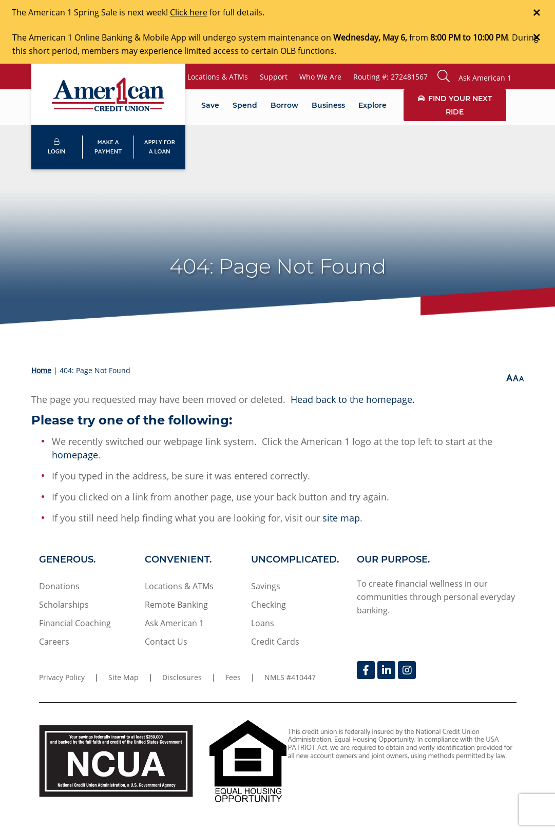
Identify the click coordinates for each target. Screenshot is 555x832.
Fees (233, 677)
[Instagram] (407, 670)
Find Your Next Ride (454, 105)
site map (341, 518)
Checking (268, 604)
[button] (474, 76)
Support (274, 77)
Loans (262, 623)
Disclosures (182, 677)
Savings (265, 586)
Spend (245, 105)
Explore (372, 105)
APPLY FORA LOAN (159, 147)
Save (210, 105)
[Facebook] (366, 670)
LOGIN (57, 148)
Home (41, 370)
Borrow (284, 105)
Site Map (123, 677)
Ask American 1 (174, 623)
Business (328, 105)
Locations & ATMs (217, 77)
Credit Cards (275, 641)
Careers (54, 641)
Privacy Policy (62, 677)
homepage (75, 455)
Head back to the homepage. (353, 399)
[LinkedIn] (386, 670)
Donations (59, 586)
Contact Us (166, 641)
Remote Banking (176, 604)
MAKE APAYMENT (108, 147)
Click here (188, 12)
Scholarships (64, 604)
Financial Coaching (75, 623)
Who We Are (320, 77)
